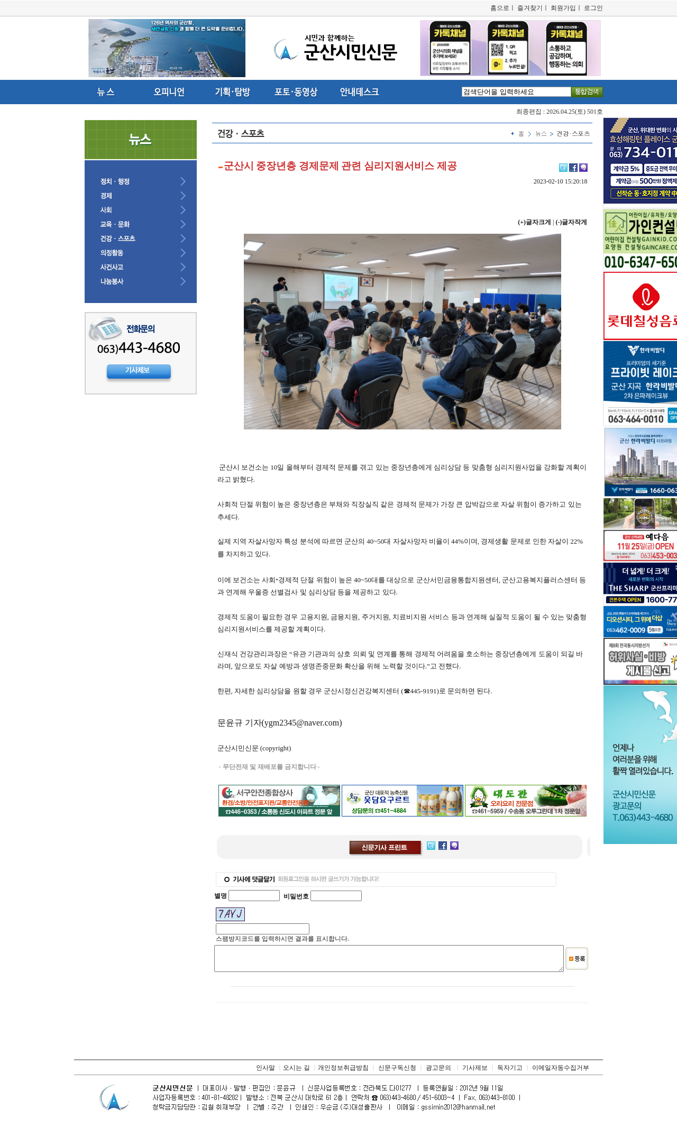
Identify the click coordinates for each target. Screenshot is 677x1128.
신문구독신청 (397, 1072)
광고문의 (438, 1072)
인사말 (265, 1072)
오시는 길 (296, 1072)
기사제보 (475, 1072)
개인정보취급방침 (343, 1072)
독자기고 (510, 1072)
